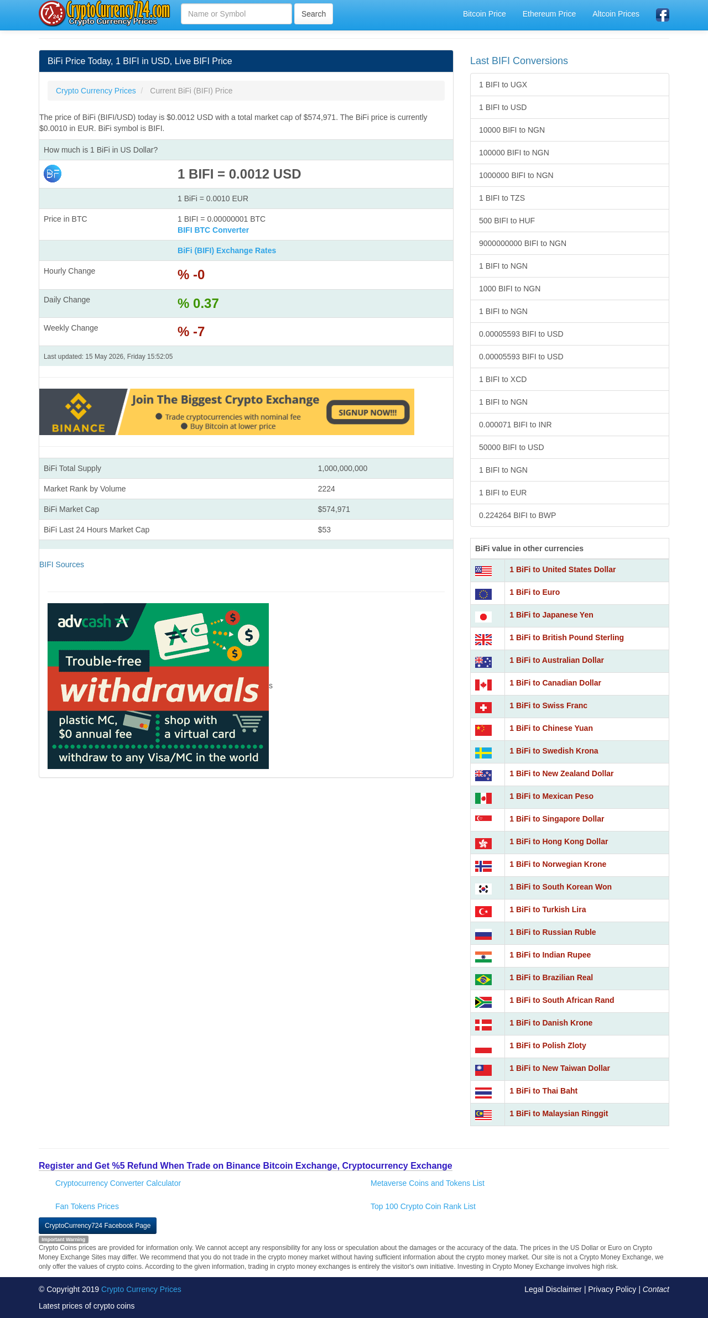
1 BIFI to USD (503, 107)
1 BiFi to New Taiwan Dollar (559, 1068)
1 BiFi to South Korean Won (560, 886)
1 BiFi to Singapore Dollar (556, 818)
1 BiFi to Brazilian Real (551, 977)
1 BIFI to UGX (503, 84)
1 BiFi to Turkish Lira (547, 909)
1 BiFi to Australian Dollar (556, 660)
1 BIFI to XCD (503, 379)
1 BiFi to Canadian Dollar (555, 682)
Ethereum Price (549, 13)
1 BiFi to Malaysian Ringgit (558, 1113)
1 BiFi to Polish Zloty (547, 1045)
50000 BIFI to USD (511, 447)
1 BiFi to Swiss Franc (548, 705)
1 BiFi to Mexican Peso (551, 796)
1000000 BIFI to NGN (516, 175)
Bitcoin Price (484, 13)
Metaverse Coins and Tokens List (428, 1183)
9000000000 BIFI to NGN (522, 243)
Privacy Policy (612, 1289)
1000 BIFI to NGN (509, 288)
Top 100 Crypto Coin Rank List (423, 1206)
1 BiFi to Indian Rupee (550, 954)
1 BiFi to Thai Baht (543, 1090)
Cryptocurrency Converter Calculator (118, 1183)
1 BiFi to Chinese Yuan (551, 728)
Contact (656, 1289)
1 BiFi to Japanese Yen (551, 614)
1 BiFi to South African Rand (561, 1000)
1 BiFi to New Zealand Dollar (561, 773)
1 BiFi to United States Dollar (562, 569)
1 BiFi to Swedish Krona (553, 750)
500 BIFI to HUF (507, 220)
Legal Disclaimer (552, 1289)
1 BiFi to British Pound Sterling (566, 637)
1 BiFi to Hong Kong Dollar (558, 841)
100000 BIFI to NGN (514, 152)
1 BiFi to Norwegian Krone (557, 864)
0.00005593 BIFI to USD (521, 334)
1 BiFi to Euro (534, 592)
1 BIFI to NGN (503, 265)
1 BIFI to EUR (503, 492)
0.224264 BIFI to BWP (517, 515)
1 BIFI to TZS (502, 197)
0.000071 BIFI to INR (515, 424)
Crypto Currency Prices (141, 1289)
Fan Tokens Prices (87, 1206)
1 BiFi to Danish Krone (550, 1022)
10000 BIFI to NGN (512, 129)
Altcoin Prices (615, 13)
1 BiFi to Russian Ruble (552, 932)
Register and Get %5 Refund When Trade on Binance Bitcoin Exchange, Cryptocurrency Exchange (245, 1165)
